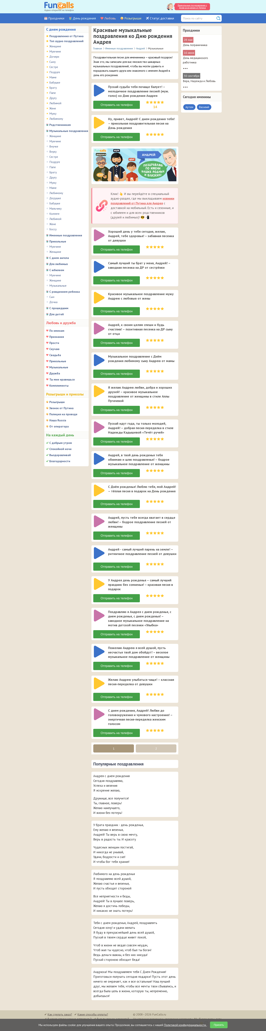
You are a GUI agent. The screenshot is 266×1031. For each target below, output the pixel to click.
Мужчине (55, 51)
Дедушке (55, 198)
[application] (99, 91)
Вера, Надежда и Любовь (199, 81)
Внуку (53, 151)
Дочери (54, 56)
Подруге (54, 72)
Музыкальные (57, 285)
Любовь (110, 18)
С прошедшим (58, 308)
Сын (51, 297)
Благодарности (59, 461)
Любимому (56, 118)
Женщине (55, 46)
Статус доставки (162, 18)
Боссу (53, 229)
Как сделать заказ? (59, 1013)
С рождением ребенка (64, 291)
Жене (52, 108)
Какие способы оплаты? (92, 1013)
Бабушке (54, 82)
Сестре (53, 67)
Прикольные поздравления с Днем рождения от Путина (192, 6)
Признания (56, 337)
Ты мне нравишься (62, 379)
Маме (53, 77)
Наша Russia (57, 420)
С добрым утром (60, 443)
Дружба (54, 373)
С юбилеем (56, 270)
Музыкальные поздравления (68, 131)
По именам (56, 330)
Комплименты (59, 385)
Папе (52, 93)
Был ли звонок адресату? (113, 1018)
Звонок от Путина (61, 408)
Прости (54, 343)
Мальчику (55, 208)
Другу (53, 98)
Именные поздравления (65, 235)
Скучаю (54, 349)
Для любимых (58, 264)
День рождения (84, 18)
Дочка (53, 302)
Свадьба (55, 355)
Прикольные (57, 241)
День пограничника (195, 45)
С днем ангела (59, 258)
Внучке (53, 146)
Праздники (56, 18)
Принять (219, 1024)
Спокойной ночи (60, 449)
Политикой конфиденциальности (185, 1025)
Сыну (52, 62)
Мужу (52, 113)
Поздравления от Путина (66, 36)
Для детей (56, 314)
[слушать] (99, 90)
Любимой (55, 103)
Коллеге (54, 213)
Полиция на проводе (63, 414)
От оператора (59, 426)
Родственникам (60, 125)
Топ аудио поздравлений (66, 41)
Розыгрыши (132, 18)
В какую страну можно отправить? (69, 1018)
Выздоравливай (60, 455)
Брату (53, 87)
